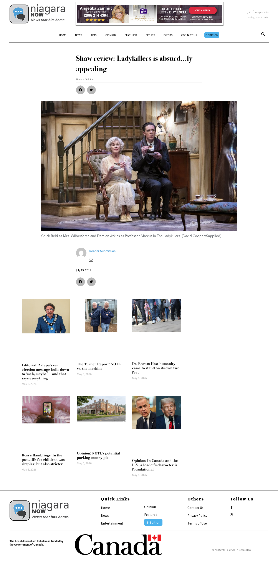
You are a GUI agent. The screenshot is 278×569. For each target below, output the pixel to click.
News (105, 515)
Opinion (150, 507)
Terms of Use (197, 523)
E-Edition (153, 522)
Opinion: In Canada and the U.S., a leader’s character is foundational (155, 465)
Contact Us (195, 507)
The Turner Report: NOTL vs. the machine (99, 366)
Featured (150, 514)
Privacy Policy (197, 515)
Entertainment (112, 523)
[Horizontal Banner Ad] (149, 13)
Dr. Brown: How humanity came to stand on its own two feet (155, 368)
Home (105, 507)
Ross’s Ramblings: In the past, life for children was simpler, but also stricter (43, 459)
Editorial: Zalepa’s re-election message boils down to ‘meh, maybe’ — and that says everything (45, 371)
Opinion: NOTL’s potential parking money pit (98, 455)
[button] (263, 35)
